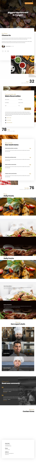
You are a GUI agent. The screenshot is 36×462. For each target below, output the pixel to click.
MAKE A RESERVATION (28, 3)
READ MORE (18, 21)
